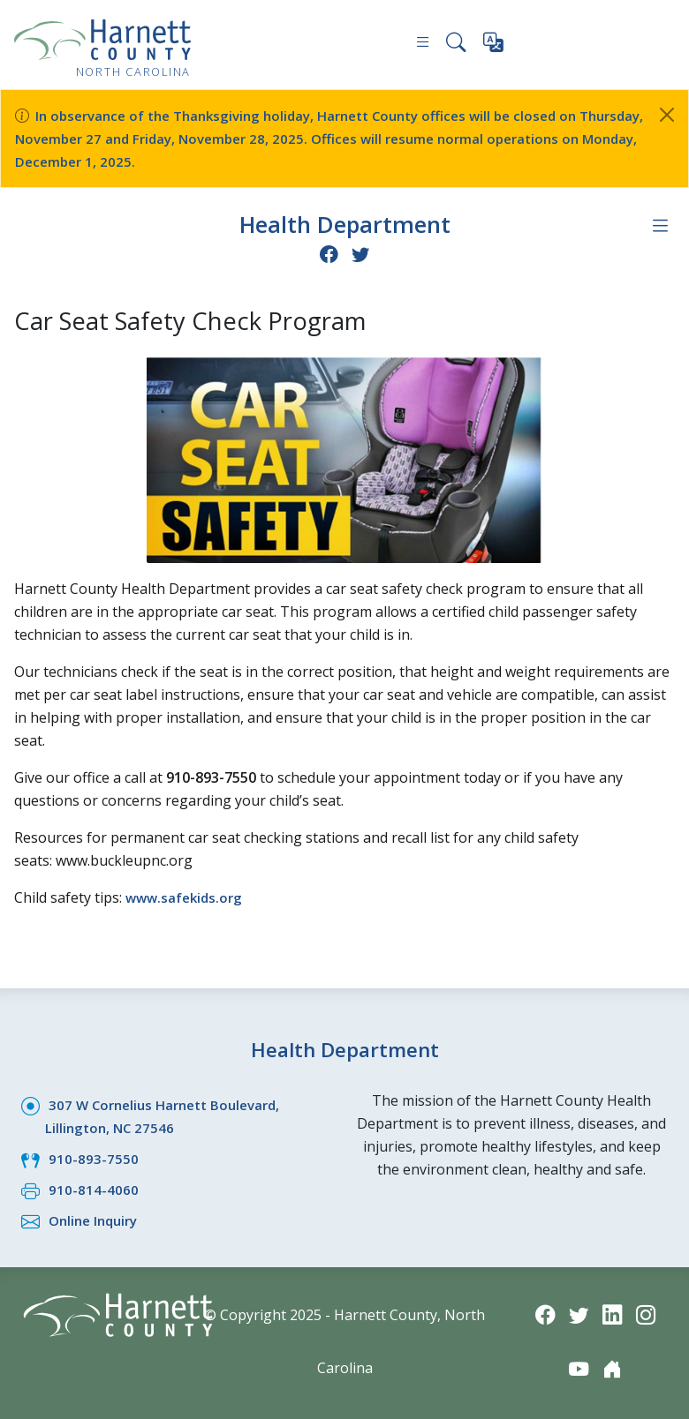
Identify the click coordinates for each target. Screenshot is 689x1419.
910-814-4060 (94, 1188)
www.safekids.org (186, 895)
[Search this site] (455, 44)
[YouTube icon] (577, 1368)
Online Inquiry (97, 1218)
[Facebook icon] (327, 252)
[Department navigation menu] (659, 225)
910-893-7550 (94, 1157)
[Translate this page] (493, 46)
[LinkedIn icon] (613, 1312)
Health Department (344, 223)
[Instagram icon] (648, 1312)
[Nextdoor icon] (613, 1368)
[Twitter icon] (361, 252)
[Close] (667, 114)
